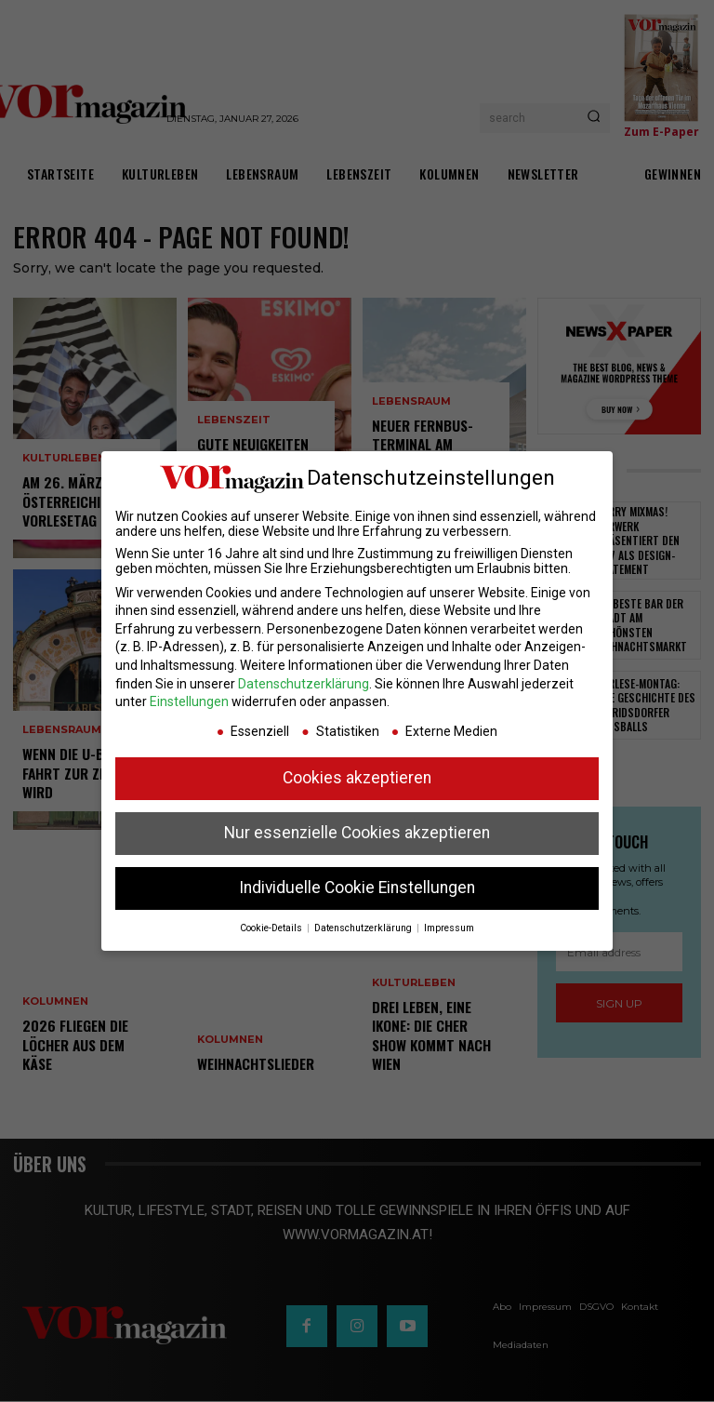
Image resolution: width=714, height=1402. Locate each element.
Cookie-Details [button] (272, 928)
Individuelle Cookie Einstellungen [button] (357, 887)
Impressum (449, 928)
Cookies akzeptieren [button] (357, 777)
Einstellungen (189, 701)
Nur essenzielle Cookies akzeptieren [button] (357, 832)
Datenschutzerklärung (303, 683)
